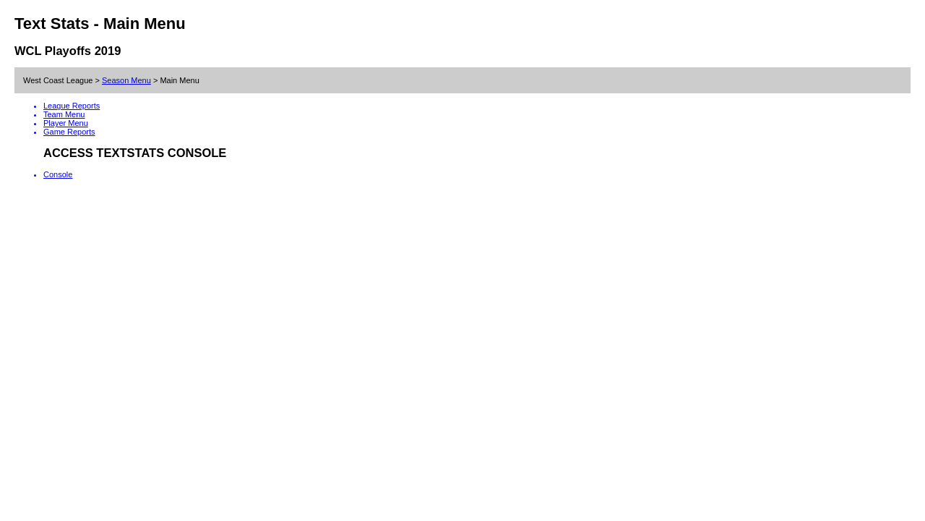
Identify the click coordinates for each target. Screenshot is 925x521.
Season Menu (126, 80)
